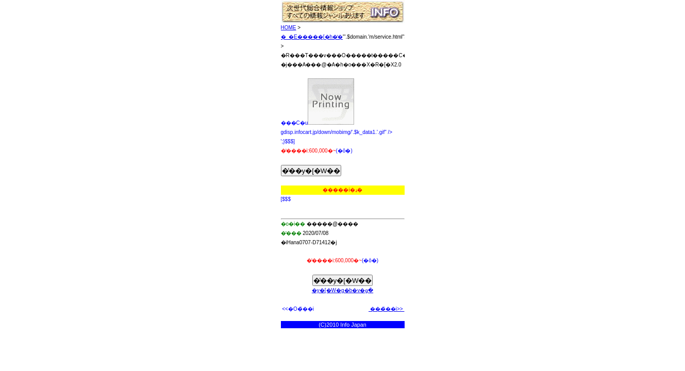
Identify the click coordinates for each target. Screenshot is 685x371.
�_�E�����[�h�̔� (312, 37)
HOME (288, 27)
